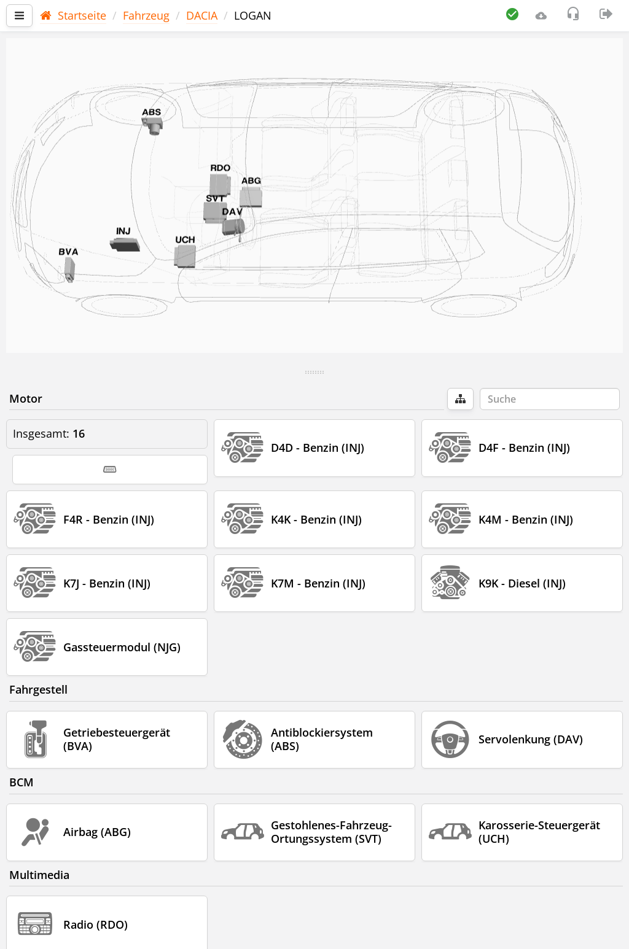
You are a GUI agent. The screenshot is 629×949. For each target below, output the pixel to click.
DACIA (201, 15)
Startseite (73, 15)
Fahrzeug (146, 15)
